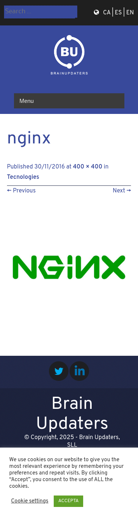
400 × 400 (87, 167)
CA (106, 13)
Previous (21, 191)
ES (118, 13)
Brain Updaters (72, 414)
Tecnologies (23, 177)
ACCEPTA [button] (68, 501)
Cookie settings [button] (29, 501)
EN (130, 13)
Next (122, 191)
